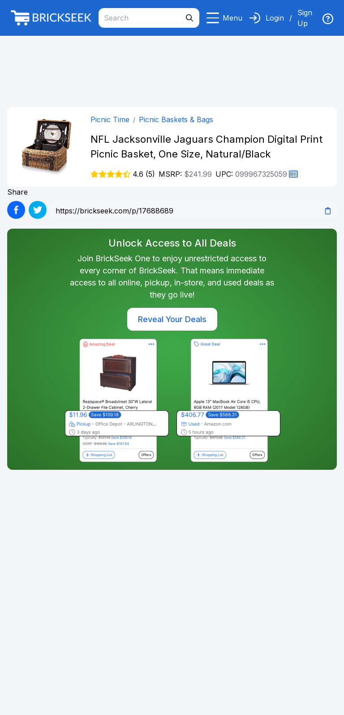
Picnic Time (109, 119)
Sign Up (304, 18)
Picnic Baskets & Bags (176, 119)
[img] (327, 18)
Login (275, 17)
